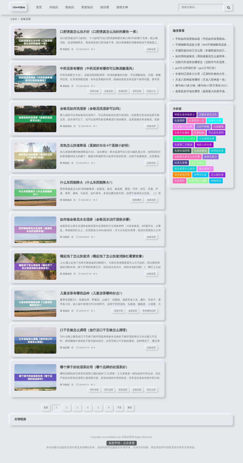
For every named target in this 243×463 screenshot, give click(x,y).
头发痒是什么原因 (184, 138)
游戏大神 (122, 7)
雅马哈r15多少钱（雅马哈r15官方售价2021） (202, 85)
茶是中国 (118, 317)
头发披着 (218, 126)
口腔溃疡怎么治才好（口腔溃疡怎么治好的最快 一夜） (99, 32)
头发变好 (179, 180)
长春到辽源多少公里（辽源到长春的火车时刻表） (205, 73)
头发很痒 (179, 120)
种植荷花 (216, 180)
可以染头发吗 (216, 132)
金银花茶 (151, 49)
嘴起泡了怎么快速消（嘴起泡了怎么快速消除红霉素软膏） (102, 261)
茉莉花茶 (137, 92)
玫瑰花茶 (123, 92)
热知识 (69, 7)
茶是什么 (151, 92)
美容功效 (94, 92)
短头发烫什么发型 (184, 168)
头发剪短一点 (196, 120)
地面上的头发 (204, 144)
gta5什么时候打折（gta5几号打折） (196, 68)
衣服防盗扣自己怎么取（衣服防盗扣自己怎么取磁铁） (208, 50)
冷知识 (53, 7)
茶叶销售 (94, 397)
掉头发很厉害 (182, 174)
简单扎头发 (214, 120)
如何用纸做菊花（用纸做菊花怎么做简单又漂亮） (205, 56)
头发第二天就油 (183, 144)
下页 (119, 415)
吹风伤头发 (217, 150)
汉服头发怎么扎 (208, 114)
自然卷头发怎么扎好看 (187, 156)
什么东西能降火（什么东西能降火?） (87, 186)
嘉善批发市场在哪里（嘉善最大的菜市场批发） (204, 91)
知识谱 (104, 7)
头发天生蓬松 (182, 132)
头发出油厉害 (182, 150)
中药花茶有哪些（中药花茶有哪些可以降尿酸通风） (97, 70)
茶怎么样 (151, 397)
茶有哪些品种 (149, 317)
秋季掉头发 (200, 174)
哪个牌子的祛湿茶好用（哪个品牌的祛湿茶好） (94, 375)
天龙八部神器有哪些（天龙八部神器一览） (201, 79)
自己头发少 (197, 162)
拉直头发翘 (180, 162)
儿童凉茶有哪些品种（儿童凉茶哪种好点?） (92, 299)
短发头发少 (210, 156)
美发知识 (87, 7)
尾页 (130, 415)
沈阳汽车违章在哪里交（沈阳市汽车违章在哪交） (205, 62)
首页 (39, 7)
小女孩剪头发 (206, 138)
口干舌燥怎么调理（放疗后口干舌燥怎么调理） (94, 337)
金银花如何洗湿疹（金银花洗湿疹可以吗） (91, 110)
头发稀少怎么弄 (183, 126)
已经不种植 (203, 126)
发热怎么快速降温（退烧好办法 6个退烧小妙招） (95, 148)
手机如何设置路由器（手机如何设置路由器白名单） (206, 38)
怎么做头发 (217, 174)
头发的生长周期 (198, 180)
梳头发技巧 (205, 168)
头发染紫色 (200, 150)
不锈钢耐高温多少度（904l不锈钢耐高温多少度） (205, 44)
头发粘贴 (199, 132)
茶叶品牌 (109, 397)
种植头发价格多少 (184, 114)
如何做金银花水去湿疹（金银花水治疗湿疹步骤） (96, 224)
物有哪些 (137, 203)
